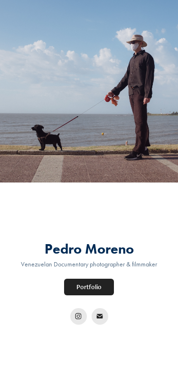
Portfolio (89, 287)
